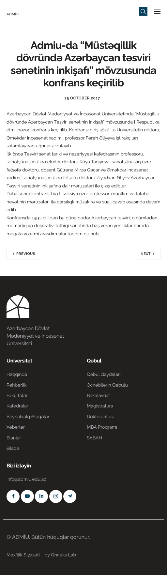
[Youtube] (27, 496)
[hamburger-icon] (157, 11)
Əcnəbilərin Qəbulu (107, 385)
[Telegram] (69, 496)
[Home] (26, 11)
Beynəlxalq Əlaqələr (28, 417)
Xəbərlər (16, 427)
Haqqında (17, 374)
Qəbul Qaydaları (104, 374)
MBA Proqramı (102, 427)
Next (146, 254)
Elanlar (14, 438)
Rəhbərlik (17, 385)
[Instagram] (55, 496)
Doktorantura (100, 417)
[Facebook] (13, 496)
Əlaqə (13, 448)
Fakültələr (17, 395)
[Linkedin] (41, 496)
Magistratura (100, 406)
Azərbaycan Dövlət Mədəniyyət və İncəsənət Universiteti (35, 335)
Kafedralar (17, 406)
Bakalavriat (98, 395)
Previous (25, 254)
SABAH (94, 438)
